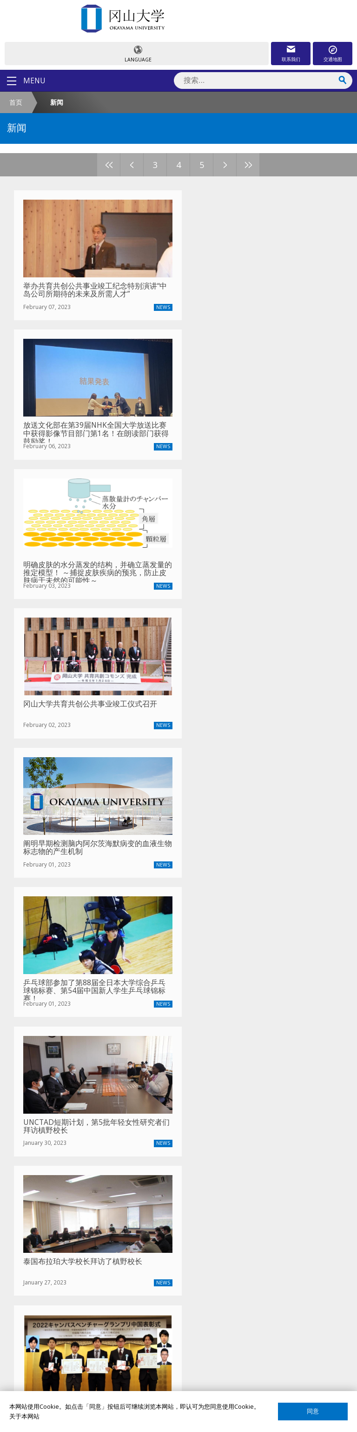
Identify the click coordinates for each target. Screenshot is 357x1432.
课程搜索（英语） (52, 1287)
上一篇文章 (32, 951)
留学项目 (40, 1148)
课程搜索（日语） (52, 1302)
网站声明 (40, 1366)
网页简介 (40, 1382)
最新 (26, 929)
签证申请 (40, 1196)
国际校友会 (43, 1335)
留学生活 (40, 1212)
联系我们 (291, 59)
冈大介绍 (40, 1042)
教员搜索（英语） (52, 1254)
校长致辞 (40, 1058)
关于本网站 (24, 1416)
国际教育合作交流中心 (58, 1318)
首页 (15, 102)
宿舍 (34, 1180)
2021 (132, 929)
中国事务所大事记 (52, 1106)
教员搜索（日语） (52, 1271)
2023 (89, 929)
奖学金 (37, 1164)
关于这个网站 (46, 1350)
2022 (110, 929)
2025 (46, 929)
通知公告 (40, 1090)
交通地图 (333, 59)
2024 (68, 929)
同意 (313, 1411)
